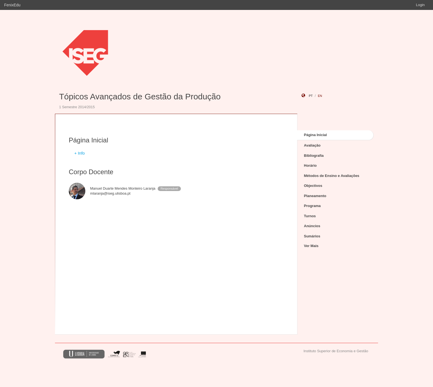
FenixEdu (12, 5)
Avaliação (312, 145)
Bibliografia (314, 155)
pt (311, 95)
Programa (312, 206)
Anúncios (312, 226)
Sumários (312, 236)
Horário (310, 165)
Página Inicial (315, 135)
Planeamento (315, 196)
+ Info (79, 153)
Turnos (310, 216)
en (320, 95)
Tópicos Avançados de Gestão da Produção (140, 96)
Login (420, 5)
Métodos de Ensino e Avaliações (332, 176)
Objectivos (313, 186)
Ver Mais (311, 246)
